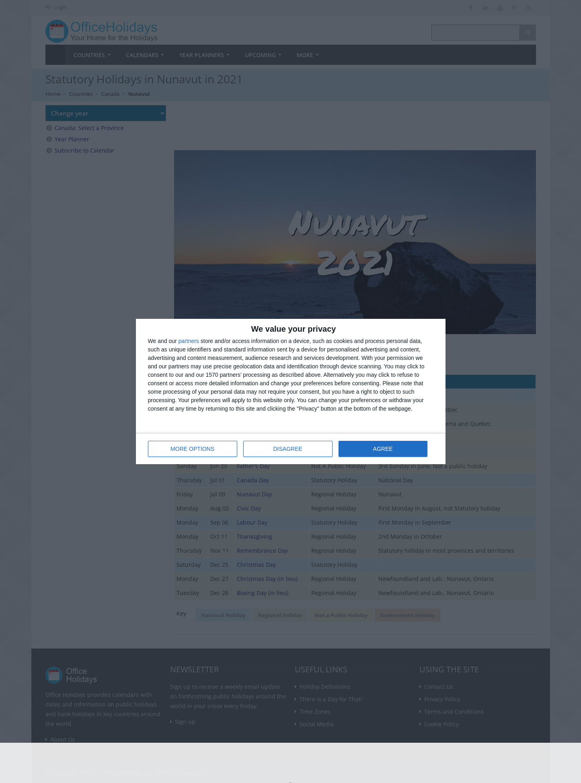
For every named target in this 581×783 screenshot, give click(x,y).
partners (189, 341)
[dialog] (291, 391)
